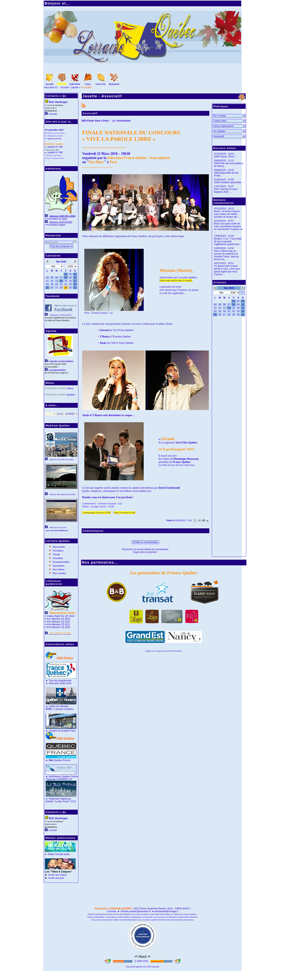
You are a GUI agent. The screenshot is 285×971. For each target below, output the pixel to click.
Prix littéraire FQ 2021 (58, 624)
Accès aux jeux (56, 878)
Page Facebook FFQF (125, 512)
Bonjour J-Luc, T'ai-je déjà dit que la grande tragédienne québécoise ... (228, 241)
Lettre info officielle (58, 706)
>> (241, 292)
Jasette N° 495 (55, 147)
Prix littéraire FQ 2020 (58, 627)
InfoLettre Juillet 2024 (60, 683)
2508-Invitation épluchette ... (229, 182)
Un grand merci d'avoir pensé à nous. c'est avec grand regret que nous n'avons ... (227, 270)
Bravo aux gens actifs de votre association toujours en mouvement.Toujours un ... (228, 227)
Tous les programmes (60, 680)
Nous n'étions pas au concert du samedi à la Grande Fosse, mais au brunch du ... (226, 255)
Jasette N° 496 (55, 152)
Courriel (53, 114)
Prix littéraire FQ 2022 (58, 621)
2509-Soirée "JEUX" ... (226, 156)
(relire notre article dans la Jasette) (176, 280)
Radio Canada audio (58, 854)
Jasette (75, 87)
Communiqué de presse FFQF (96, 512)
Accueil (64, 87)
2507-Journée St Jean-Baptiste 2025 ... (226, 190)
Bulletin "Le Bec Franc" (58, 801)
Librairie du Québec (59, 730)
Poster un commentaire (145, 542)
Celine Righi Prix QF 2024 (60, 616)
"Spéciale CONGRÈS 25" (59, 779)
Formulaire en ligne (57, 218)
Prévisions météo (55, 388)
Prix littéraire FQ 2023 (58, 619)
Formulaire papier (56, 224)
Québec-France (59, 760)
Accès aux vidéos (57, 874)
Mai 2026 (229, 288)
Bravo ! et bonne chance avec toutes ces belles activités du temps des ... (227, 214)
